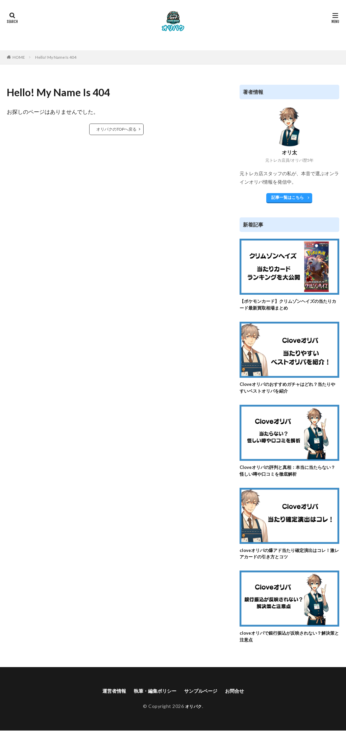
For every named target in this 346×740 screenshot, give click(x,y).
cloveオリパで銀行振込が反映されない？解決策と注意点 (289, 645)
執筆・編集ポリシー (153, 700)
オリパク (193, 715)
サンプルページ (204, 700)
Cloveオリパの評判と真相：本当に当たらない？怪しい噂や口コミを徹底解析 (289, 475)
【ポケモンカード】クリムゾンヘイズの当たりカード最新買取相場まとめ (288, 306)
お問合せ (241, 700)
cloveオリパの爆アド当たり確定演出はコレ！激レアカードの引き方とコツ (286, 560)
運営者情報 (107, 700)
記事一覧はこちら (287, 197)
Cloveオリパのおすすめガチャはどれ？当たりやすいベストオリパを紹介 (289, 390)
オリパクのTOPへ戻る (116, 129)
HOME (19, 57)
